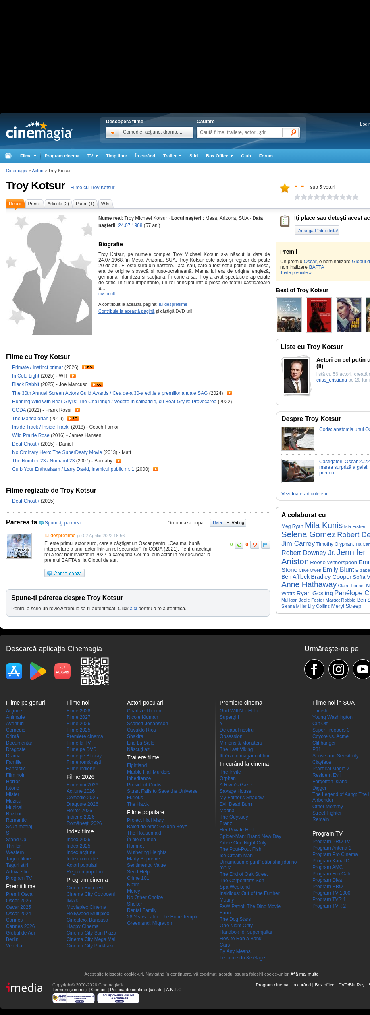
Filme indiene (81, 769)
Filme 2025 (78, 730)
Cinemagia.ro (39, 131)
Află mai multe (305, 974)
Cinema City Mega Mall (91, 939)
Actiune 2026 (81, 791)
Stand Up (16, 839)
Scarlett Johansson (147, 723)
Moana (227, 810)
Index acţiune (81, 852)
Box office (324, 984)
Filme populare (145, 812)
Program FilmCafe (331, 874)
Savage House (236, 791)
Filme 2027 (78, 717)
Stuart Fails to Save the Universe (162, 791)
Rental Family (141, 910)
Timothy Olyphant (335, 544)
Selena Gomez (308, 534)
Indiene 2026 (80, 817)
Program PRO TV (331, 841)
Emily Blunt (338, 569)
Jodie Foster (311, 600)
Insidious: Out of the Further (250, 893)
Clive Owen (310, 570)
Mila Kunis (324, 525)
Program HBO (327, 886)
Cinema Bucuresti (86, 888)
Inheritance (139, 778)
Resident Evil (326, 775)
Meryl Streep (346, 606)
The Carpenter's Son (242, 880)
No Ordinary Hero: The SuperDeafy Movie (58, 452)
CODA (19, 410)
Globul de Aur (20, 933)
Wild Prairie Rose (31, 435)
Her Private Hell (237, 830)
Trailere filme (143, 757)
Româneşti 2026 (84, 823)
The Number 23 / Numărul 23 (43, 461)
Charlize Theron (144, 711)
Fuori (225, 913)
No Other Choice (145, 897)
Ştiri (193, 155)
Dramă (13, 756)
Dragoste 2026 (82, 804)
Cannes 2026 (20, 926)
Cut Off (320, 723)
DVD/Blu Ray (351, 984)
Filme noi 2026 (82, 785)
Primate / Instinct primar (37, 367)
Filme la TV (79, 743)
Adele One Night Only (243, 843)
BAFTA (316, 267)
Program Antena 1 (331, 848)
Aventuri (15, 723)
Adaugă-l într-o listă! (318, 230)
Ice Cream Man (236, 855)
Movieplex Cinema (86, 907)
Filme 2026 (78, 723)
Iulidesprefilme (173, 304)
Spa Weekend (235, 887)
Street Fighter (327, 813)
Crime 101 (138, 878)
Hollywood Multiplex (88, 913)
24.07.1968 (130, 225)
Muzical (14, 807)
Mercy (133, 891)
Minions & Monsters (241, 743)
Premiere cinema (85, 736)
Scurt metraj (19, 826)
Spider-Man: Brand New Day (250, 836)
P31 (316, 749)
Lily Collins (319, 606)
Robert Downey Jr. (308, 552)
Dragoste (16, 749)
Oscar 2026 (18, 901)
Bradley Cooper (331, 577)
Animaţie (15, 717)
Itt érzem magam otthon (245, 756)
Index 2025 (78, 846)
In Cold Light (26, 376)
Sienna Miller (293, 606)
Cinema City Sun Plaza (91, 933)
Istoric (12, 788)
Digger (319, 788)
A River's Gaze (236, 785)
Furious (135, 797)
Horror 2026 (79, 810)
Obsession (231, 736)
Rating (237, 522)
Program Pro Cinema (335, 854)
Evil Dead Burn (236, 804)
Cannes (14, 920)
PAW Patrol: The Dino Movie (250, 906)
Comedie (15, 730)
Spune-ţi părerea (63, 523)
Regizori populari (85, 872)
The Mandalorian (31, 418)
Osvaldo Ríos (141, 730)
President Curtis (144, 785)
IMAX (72, 901)
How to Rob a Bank (240, 938)
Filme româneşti (84, 762)
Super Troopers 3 (331, 730)
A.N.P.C (173, 989)
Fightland (137, 765)
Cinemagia (16, 170)
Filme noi (78, 702)
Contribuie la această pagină (126, 311)
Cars (225, 945)
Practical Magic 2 (330, 769)
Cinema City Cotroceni (91, 894)
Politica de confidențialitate (136, 989)
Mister (12, 794)
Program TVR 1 (329, 899)
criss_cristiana (331, 380)
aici (133, 608)
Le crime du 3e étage (242, 958)
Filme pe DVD (82, 749)
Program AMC (327, 867)
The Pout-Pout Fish (240, 849)
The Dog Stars (235, 919)
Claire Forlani (351, 585)
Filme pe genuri (25, 702)
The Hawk (138, 804)
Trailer (88, 367)
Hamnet (135, 846)
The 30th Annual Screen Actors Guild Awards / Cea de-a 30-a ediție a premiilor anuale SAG (110, 393)
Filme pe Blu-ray (84, 756)
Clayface (321, 762)
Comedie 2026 (82, 797)
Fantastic (16, 769)
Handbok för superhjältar (246, 932)
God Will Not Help (239, 711)
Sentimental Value (146, 865)
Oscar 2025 (18, 907)
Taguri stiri (17, 865)
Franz (226, 823)
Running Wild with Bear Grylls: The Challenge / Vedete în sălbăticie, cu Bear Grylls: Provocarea (114, 401)
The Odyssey (234, 817)
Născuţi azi (139, 749)
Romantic (16, 820)
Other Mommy (327, 806)
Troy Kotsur (35, 185)
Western (15, 852)
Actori (37, 170)
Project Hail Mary (145, 820)
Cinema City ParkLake (90, 946)
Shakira (135, 736)
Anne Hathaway (309, 584)
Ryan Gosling (315, 593)
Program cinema (62, 155)
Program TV (19, 878)
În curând (145, 155)
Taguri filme (18, 859)
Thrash (319, 711)
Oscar (310, 261)
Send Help (138, 872)
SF (9, 833)
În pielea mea (141, 839)
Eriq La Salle (140, 743)
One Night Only (236, 925)
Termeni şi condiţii (69, 989)
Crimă (12, 736)
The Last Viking (236, 749)
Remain (320, 819)
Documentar (19, 743)
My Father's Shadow (242, 797)
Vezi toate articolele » (304, 494)
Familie (14, 762)
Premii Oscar (20, 894)
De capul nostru (237, 730)
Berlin (12, 939)
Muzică (13, 801)
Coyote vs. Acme (330, 736)
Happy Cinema (82, 926)
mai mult (106, 293)
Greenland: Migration (149, 923)
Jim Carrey (298, 543)
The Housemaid (144, 833)
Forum (266, 155)
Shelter (134, 904)
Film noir (15, 775)
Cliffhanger (324, 743)
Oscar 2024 (18, 913)
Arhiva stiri (17, 872)
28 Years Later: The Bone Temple (163, 917)
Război (13, 814)
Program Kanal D (330, 861)
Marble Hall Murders (148, 772)
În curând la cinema (244, 764)
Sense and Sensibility (335, 756)
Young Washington (332, 717)
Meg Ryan (292, 526)
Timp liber (116, 155)
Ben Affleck (295, 577)
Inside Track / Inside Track (41, 427)
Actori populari (82, 865)
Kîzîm (133, 884)
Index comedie (82, 859)
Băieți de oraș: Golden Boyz (157, 826)
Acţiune (14, 711)
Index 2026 (78, 839)
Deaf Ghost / (26, 444)
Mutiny (227, 900)
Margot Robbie (341, 600)
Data (217, 522)
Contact (98, 989)
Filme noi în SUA (333, 702)
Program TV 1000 (331, 893)
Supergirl (229, 717)
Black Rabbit (26, 384)
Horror (13, 781)
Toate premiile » (296, 272)
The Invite (230, 772)
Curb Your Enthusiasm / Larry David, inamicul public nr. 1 (73, 469)
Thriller (13, 846)
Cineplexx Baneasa (87, 920)
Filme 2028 (78, 711)
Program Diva (327, 880)
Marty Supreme (143, 859)
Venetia (14, 946)
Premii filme (20, 886)
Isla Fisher (354, 526)
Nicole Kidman (142, 717)
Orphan (228, 778)
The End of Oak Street (244, 874)
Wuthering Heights (147, 852)
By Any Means (235, 951)
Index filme (80, 831)
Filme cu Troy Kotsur (92, 187)
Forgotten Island (329, 781)
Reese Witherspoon (333, 562)
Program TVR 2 (329, 906)
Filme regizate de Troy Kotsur (51, 490)
